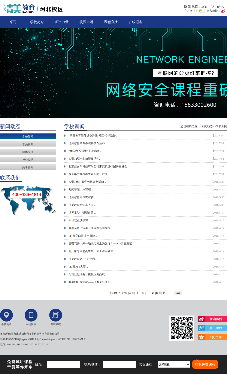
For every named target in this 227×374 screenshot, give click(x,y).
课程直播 (111, 22)
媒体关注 (27, 152)
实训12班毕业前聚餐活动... (85, 158)
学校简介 (37, 22)
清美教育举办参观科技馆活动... (88, 143)
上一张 (5, 72)
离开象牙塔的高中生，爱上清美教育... (92, 251)
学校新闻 (27, 136)
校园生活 (86, 22)
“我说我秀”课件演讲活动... (85, 151)
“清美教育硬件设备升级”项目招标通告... (93, 135)
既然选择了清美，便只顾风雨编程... (90, 228)
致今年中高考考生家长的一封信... (89, 174)
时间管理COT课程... (81, 189)
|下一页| (150, 293)
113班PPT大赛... (78, 266)
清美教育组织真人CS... (82, 204)
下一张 (222, 72)
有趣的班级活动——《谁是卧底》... (90, 282)
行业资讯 (27, 159)
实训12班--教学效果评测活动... (87, 181)
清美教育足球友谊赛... (82, 197)
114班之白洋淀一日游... (83, 235)
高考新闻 (27, 167)
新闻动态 (207, 126)
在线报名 (135, 22)
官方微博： (214, 10)
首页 (12, 22)
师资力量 (62, 22)
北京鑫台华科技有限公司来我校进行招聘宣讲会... (99, 166)
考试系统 (56, 324)
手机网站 (31, 324)
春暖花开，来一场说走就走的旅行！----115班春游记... (101, 243)
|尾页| (158, 293)
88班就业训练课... (79, 220)
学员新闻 (27, 144)
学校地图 (6, 324)
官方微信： (191, 10)
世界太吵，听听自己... (82, 212)
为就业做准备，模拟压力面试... (88, 274)
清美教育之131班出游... (83, 258)
